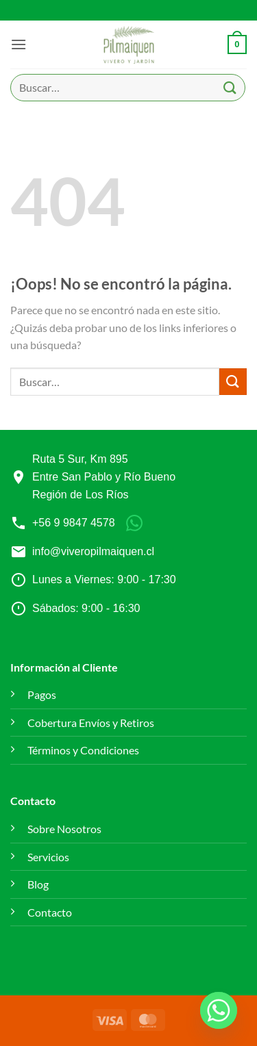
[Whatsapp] (218, 1010)
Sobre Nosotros (64, 828)
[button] (18, 44)
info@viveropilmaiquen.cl (93, 551)
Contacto (49, 912)
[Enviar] (230, 87)
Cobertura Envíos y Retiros (90, 722)
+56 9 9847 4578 (73, 522)
